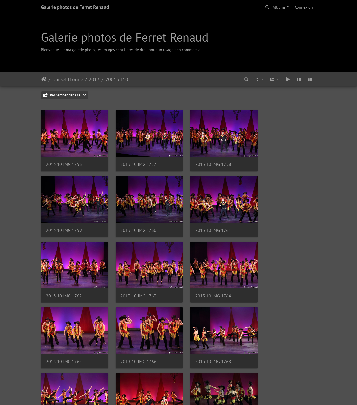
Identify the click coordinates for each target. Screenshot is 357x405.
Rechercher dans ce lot (64, 95)
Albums (279, 7)
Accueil (44, 79)
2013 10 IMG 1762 (205, 224)
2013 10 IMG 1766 (205, 287)
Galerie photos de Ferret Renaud (75, 7)
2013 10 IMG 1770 (134, 350)
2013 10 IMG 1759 (276, 161)
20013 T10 (116, 79)
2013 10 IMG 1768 (276, 287)
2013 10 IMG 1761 (134, 224)
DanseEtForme (67, 79)
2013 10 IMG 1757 (134, 161)
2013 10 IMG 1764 (64, 287)
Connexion (304, 7)
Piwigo (190, 394)
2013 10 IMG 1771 (205, 350)
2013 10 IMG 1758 (205, 161)
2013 (94, 79)
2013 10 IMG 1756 (64, 161)
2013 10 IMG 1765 (134, 287)
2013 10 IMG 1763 (276, 224)
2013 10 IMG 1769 (64, 350)
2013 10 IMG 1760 (64, 224)
